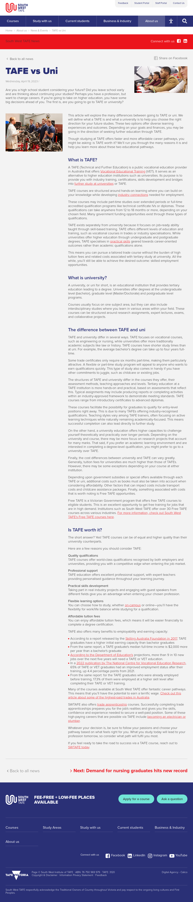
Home (9, 30)
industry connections (133, 195)
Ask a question (171, 800)
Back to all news (19, 59)
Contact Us (178, 3)
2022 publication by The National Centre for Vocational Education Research (131, 663)
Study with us (91, 828)
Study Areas (53, 828)
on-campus (133, 605)
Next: (128, 771)
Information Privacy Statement (76, 875)
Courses (12, 828)
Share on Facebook (170, 58)
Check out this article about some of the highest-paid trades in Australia (124, 695)
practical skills (120, 241)
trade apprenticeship (112, 704)
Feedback (123, 3)
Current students (131, 828)
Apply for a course (133, 800)
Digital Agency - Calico (174, 872)
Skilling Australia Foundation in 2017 (151, 638)
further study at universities (94, 184)
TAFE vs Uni (59, 30)
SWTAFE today (78, 747)
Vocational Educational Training (122, 171)
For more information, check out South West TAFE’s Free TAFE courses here (124, 515)
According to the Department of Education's (101, 655)
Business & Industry (171, 828)
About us (22, 30)
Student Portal (141, 3)
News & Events (39, 30)
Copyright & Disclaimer (44, 875)
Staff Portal (161, 3)
